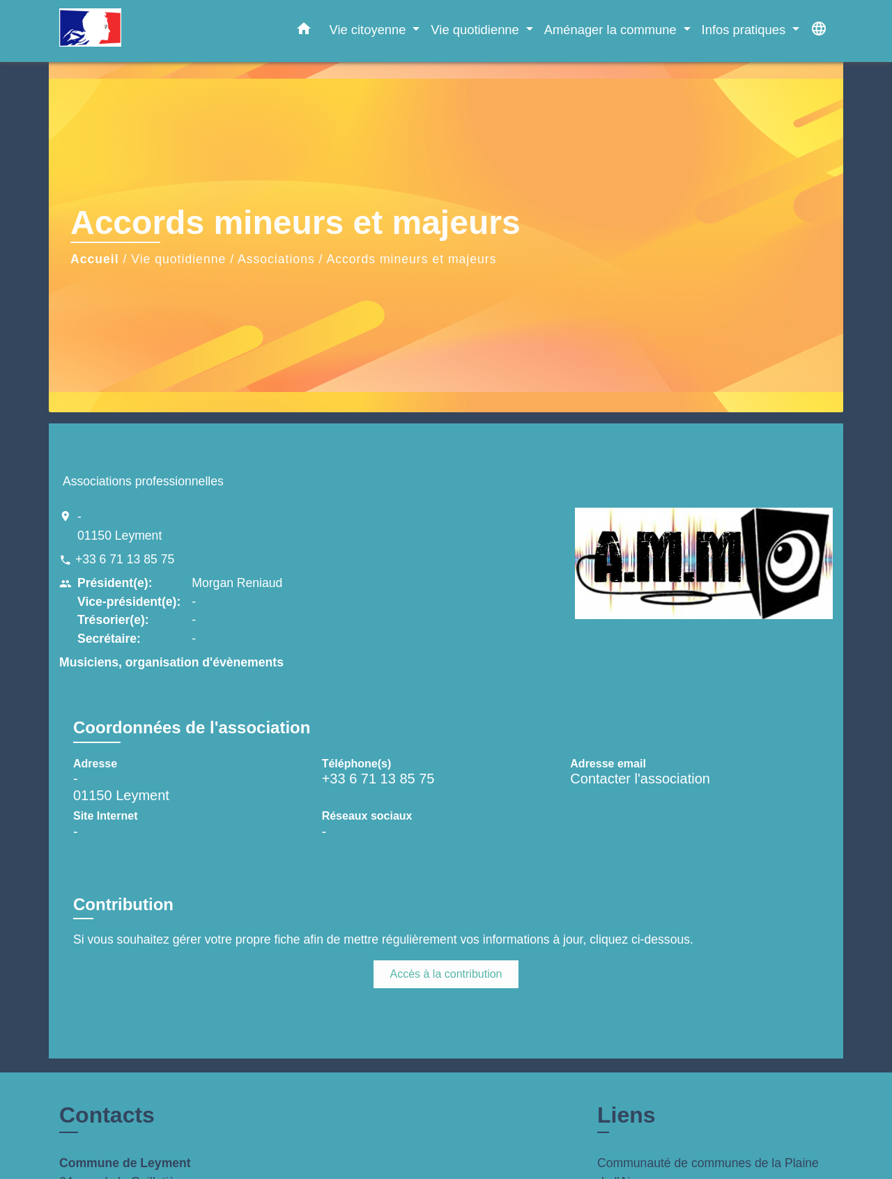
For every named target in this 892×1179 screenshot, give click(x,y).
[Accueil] (146, 31)
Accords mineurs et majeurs (411, 259)
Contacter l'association (640, 778)
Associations (276, 259)
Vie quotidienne (178, 259)
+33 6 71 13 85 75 (124, 559)
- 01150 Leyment (119, 526)
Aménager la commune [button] (612, 29)
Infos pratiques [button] (746, 29)
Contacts (107, 1114)
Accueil (94, 259)
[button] (303, 31)
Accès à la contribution (446, 974)
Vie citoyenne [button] (369, 29)
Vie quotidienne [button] (477, 29)
